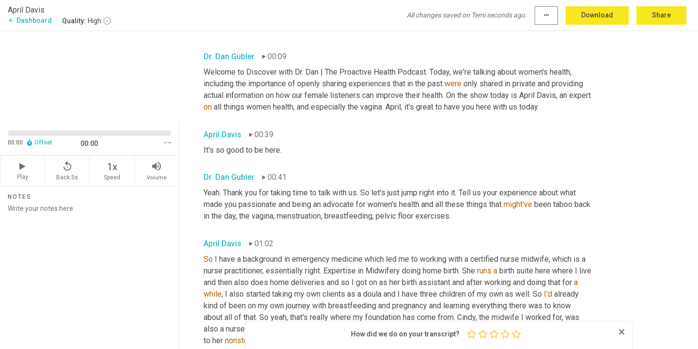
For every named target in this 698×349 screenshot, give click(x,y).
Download (597, 15)
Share (661, 15)
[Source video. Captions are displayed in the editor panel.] (89, 76)
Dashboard (30, 20)
